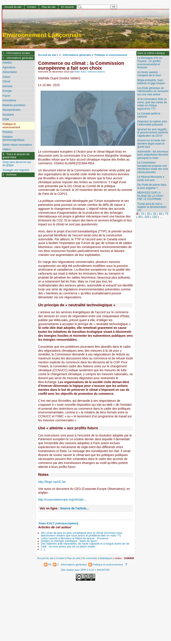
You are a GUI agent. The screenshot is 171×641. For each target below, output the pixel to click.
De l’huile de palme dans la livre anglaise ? (151, 186)
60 (160, 213)
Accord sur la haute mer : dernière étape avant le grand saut (152, 143)
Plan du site (48, 7)
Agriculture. (9, 67)
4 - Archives (9, 174)
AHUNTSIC (103, 569)
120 (154, 217)
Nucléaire (8, 114)
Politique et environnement (110, 54)
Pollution (8, 132)
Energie (7, 90)
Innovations (9, 100)
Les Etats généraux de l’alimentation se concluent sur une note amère (152, 91)
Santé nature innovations (17, 144)
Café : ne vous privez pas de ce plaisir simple (68, 546)
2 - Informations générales (75, 54)
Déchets (7, 86)
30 (148, 213)
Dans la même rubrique (151, 53)
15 (142, 213)
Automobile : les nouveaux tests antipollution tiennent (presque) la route (152, 154)
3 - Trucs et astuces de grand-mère (16, 156)
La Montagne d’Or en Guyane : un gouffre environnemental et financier (149, 62)
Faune (6, 95)
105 (146, 217)
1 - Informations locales (16, 53)
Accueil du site (47, 54)
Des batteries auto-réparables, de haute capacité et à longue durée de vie (85, 543)
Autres (6, 76)
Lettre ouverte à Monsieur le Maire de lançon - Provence (75, 538)
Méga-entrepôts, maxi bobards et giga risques (151, 82)
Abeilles (7, 62)
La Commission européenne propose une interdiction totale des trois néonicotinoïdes (152, 167)
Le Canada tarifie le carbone (148, 115)
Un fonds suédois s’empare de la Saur (149, 74)
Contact (31, 7)
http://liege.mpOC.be (52, 481)
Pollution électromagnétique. (14, 138)
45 (154, 213)
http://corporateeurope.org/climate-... (62, 499)
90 (140, 217)
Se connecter (89, 558)
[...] (43, 549)
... (161, 217)
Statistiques (105, 558)
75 (166, 213)
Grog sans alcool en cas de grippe (17, 164)
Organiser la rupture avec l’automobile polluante (152, 123)
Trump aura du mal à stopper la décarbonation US (151, 207)
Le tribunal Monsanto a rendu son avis (150, 178)
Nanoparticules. (12, 109)
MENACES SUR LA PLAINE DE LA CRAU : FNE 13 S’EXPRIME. (151, 196)
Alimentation (10, 72)
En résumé (67, 7)
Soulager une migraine (16, 170)
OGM (6, 119)
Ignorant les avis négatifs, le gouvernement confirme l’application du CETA (152, 132)
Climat (6, 81)
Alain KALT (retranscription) (89, 71)
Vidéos (7, 149)
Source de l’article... (74, 508)
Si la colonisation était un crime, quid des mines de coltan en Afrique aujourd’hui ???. (152, 104)
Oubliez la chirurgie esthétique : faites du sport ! (69, 541)
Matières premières (14, 105)
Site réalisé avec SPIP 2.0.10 (77, 569)
